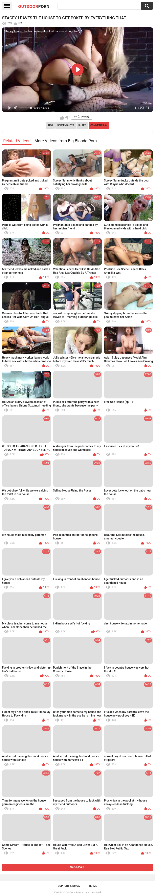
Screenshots (65, 125)
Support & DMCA (69, 885)
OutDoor (33, 6)
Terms (93, 885)
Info (50, 125)
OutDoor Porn (73, 892)
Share (82, 125)
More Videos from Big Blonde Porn (66, 140)
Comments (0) (99, 125)
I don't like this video (67, 118)
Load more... (78, 867)
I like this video (62, 118)
